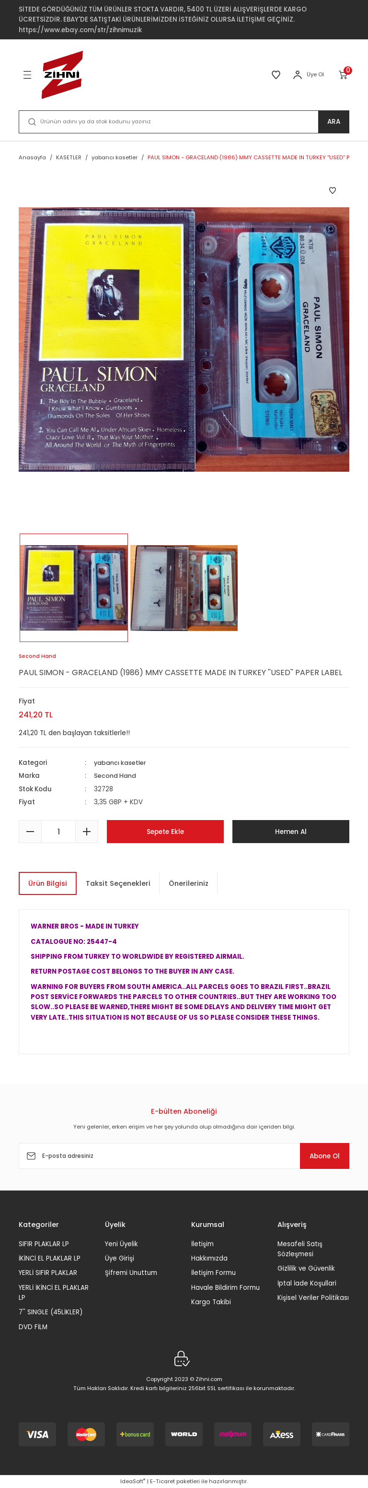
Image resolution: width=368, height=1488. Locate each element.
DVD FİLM (33, 1327)
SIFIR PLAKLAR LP (44, 1244)
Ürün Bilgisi (47, 883)
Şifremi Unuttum (131, 1272)
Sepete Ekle (165, 831)
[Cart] (343, 75)
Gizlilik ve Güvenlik (306, 1268)
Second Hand (116, 776)
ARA (334, 122)
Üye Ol (315, 74)
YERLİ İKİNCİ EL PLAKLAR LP (54, 1292)
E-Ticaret (162, 1481)
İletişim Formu (213, 1272)
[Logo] (62, 75)
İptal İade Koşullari (306, 1283)
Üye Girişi (119, 1258)
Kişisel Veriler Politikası (313, 1297)
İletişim (202, 1244)
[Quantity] (58, 832)
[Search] (184, 121)
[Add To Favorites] (332, 190)
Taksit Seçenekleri (118, 883)
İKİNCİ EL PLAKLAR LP (49, 1258)
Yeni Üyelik (121, 1244)
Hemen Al (291, 831)
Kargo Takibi (211, 1302)
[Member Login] (297, 75)
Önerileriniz (188, 883)
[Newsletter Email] (184, 1156)
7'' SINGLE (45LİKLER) (50, 1312)
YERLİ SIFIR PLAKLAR (48, 1272)
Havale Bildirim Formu (225, 1287)
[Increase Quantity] (87, 832)
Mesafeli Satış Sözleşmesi (299, 1249)
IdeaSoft (132, 1481)
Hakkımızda (209, 1258)
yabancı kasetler (121, 762)
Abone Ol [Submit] (320, 1156)
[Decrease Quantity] (30, 832)
